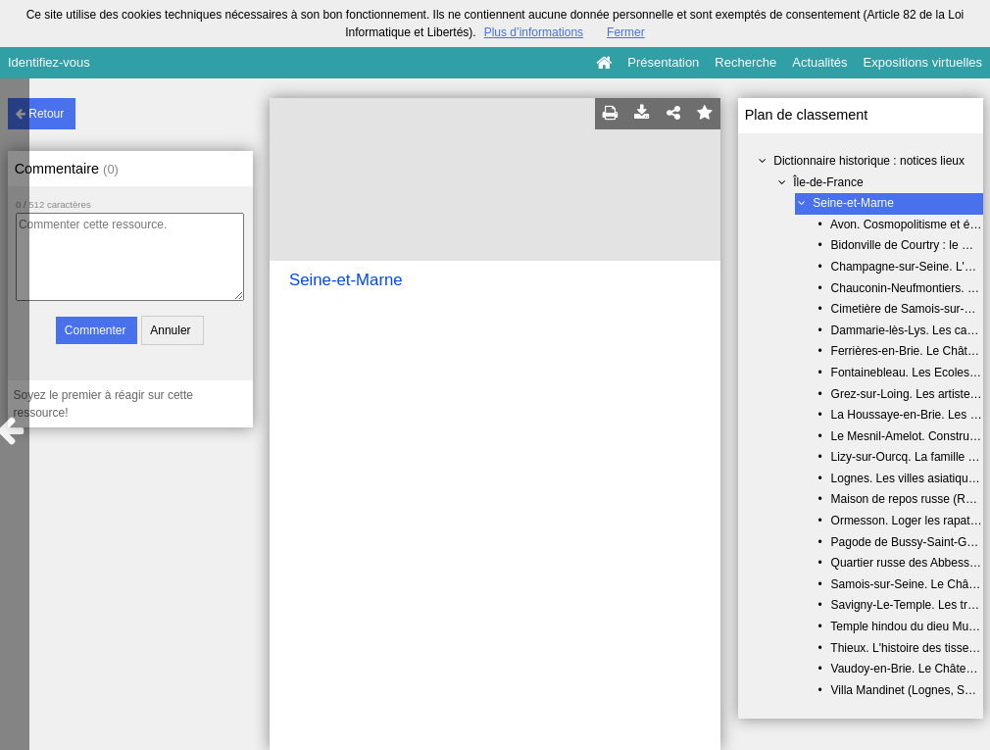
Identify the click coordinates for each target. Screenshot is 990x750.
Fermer (626, 32)
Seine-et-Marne (853, 203)
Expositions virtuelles (923, 62)
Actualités (819, 62)
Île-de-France (828, 182)
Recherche (745, 62)
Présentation (663, 62)
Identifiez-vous (49, 62)
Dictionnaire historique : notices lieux (869, 161)
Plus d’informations (533, 32)
